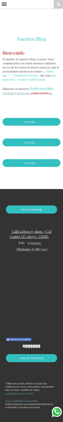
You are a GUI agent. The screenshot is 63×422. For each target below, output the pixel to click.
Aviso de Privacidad (32, 358)
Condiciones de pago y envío (19, 393)
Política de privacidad (27, 400)
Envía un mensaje (31, 209)
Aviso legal (10, 400)
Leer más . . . (31, 121)
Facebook (8, 93)
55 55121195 (34, 243)
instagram (23, 93)
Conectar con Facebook (19, 339)
